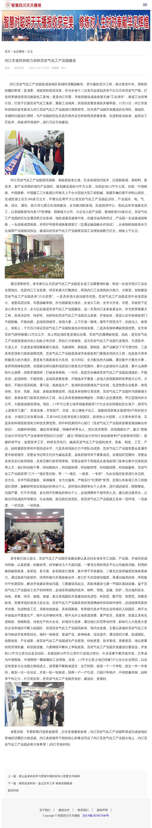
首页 (7, 51)
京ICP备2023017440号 (96, 815)
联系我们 (83, 810)
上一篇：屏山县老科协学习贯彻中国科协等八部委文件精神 (44, 776)
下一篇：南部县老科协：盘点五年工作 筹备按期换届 (40, 783)
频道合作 (64, 810)
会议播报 (18, 51)
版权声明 (103, 810)
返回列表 (13, 790)
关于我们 (45, 810)
